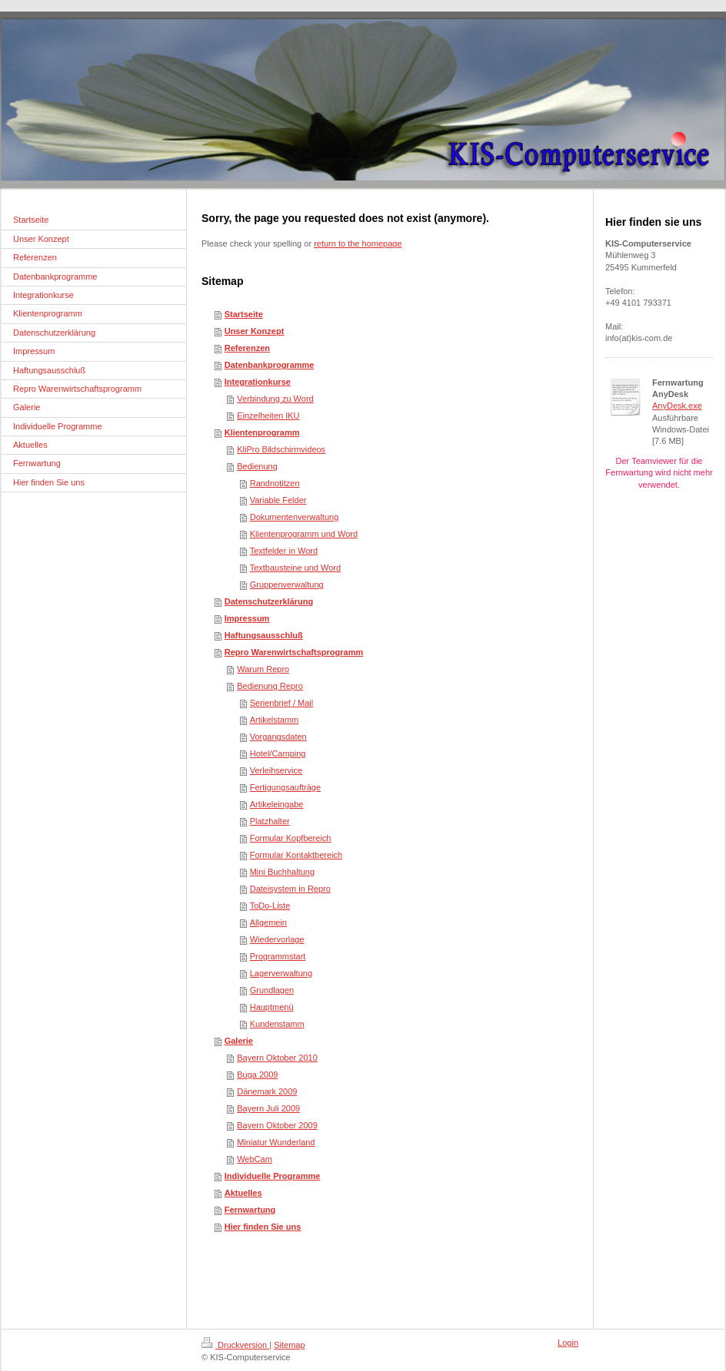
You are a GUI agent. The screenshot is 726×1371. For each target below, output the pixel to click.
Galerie (239, 1040)
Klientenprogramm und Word (304, 533)
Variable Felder (278, 500)
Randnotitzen (275, 483)
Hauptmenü (272, 1007)
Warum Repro (263, 669)
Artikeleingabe (277, 804)
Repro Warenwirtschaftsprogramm (294, 652)
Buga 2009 (257, 1074)
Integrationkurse (258, 381)
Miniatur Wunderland (276, 1142)
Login (568, 1342)
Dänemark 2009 (267, 1091)
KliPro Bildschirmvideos (281, 449)
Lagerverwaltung (281, 973)
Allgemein (268, 922)
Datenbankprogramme (270, 364)
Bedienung (257, 466)
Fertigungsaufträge (285, 787)
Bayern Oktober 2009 (277, 1125)
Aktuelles (243, 1192)
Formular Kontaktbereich (296, 854)
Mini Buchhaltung (282, 871)
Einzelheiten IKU (268, 415)
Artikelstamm (274, 719)
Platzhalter (270, 821)
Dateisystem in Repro (290, 888)
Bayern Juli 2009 (268, 1108)
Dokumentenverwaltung (294, 517)
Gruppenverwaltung (287, 584)
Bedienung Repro (270, 685)
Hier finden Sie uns (263, 1226)
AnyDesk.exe (677, 405)
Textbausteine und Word (295, 567)
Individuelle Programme (273, 1176)
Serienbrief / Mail (282, 702)
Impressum (247, 618)
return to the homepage (357, 243)
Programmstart (278, 956)
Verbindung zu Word (275, 398)
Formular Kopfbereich (290, 838)
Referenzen (247, 348)
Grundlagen (272, 990)
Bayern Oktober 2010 (277, 1057)
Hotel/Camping (278, 753)
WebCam (254, 1159)
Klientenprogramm (262, 432)
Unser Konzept (255, 331)
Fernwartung (250, 1209)
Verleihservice (276, 770)
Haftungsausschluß (264, 635)
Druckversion (235, 1344)
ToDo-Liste (270, 905)
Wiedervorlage (277, 939)
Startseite (244, 314)
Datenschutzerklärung (269, 601)
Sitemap (289, 1344)
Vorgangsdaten (278, 736)
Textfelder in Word (284, 550)
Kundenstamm (277, 1023)
